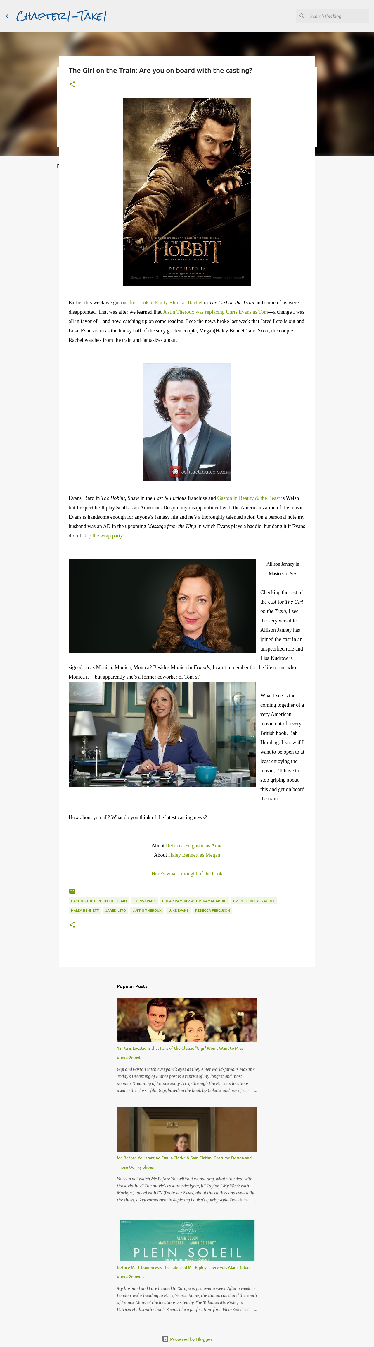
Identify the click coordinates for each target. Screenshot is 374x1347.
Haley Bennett (85, 910)
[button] (72, 85)
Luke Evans (178, 910)
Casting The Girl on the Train (99, 900)
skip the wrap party (102, 536)
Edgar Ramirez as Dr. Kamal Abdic (194, 900)
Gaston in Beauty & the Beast (248, 498)
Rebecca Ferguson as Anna (194, 846)
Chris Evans (144, 900)
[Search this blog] (338, 16)
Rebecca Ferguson (212, 910)
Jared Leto (115, 910)
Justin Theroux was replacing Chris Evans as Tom (215, 312)
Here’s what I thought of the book (187, 874)
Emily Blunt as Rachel (254, 900)
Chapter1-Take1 (62, 16)
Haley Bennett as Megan (194, 855)
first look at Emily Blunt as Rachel (165, 302)
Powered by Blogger (187, 1339)
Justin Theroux (147, 910)
